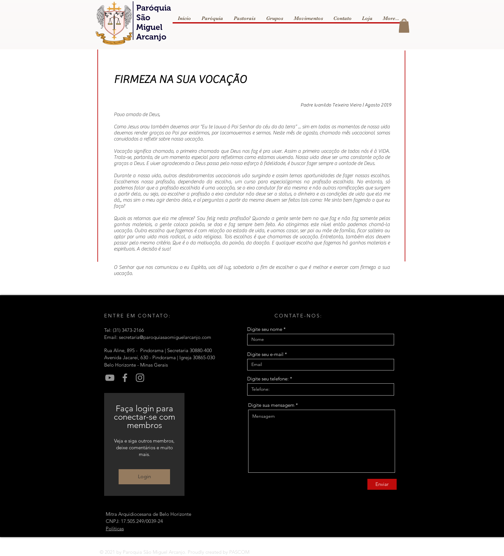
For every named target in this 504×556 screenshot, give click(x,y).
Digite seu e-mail (265, 354)
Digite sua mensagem (271, 405)
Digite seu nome (264, 329)
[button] (404, 26)
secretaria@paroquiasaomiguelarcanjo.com (165, 337)
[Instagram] (140, 377)
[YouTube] (109, 377)
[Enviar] (382, 484)
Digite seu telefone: (268, 378)
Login (144, 476)
